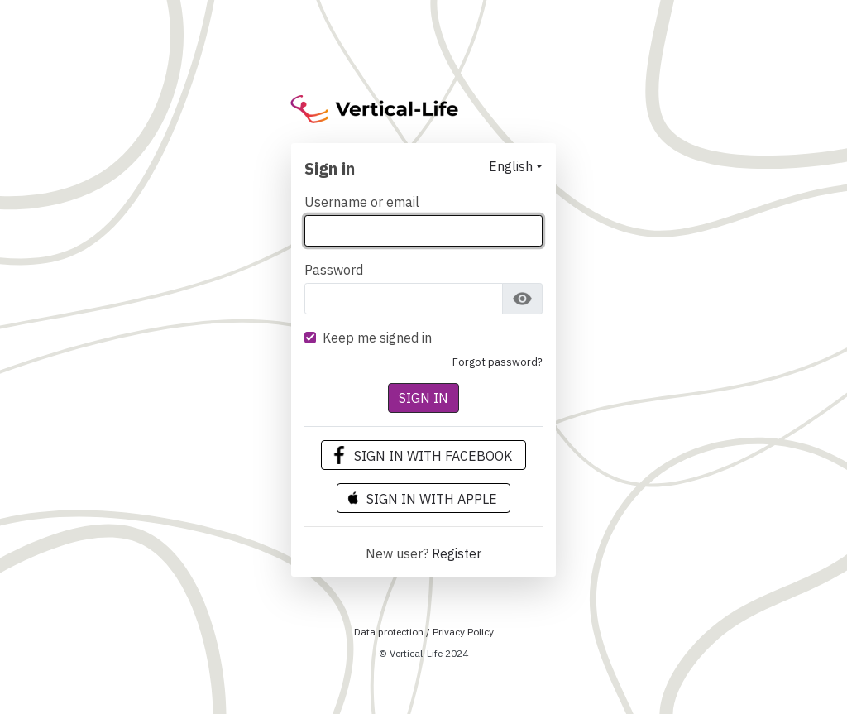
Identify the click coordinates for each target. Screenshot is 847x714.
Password (333, 269)
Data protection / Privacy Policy (424, 631)
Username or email (361, 202)
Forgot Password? (497, 362)
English (511, 166)
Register (456, 553)
